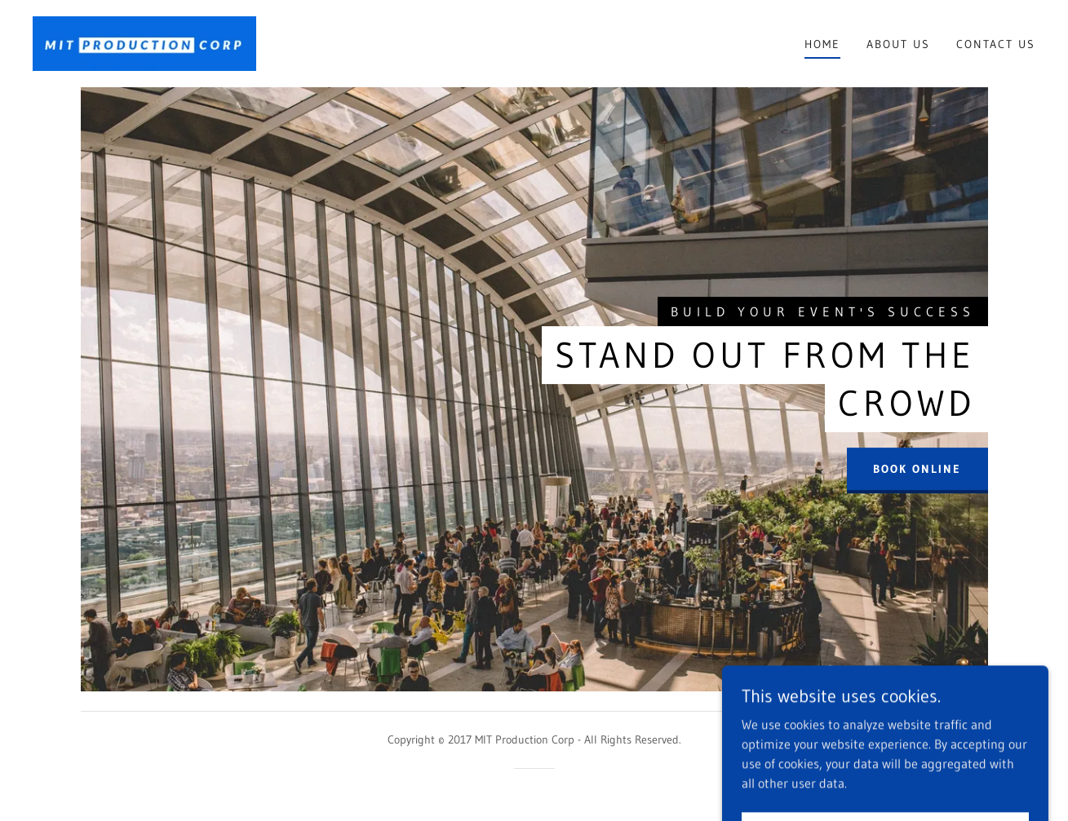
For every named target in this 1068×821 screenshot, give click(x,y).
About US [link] (898, 44)
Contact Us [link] (995, 44)
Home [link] (822, 44)
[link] (144, 42)
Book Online (917, 469)
